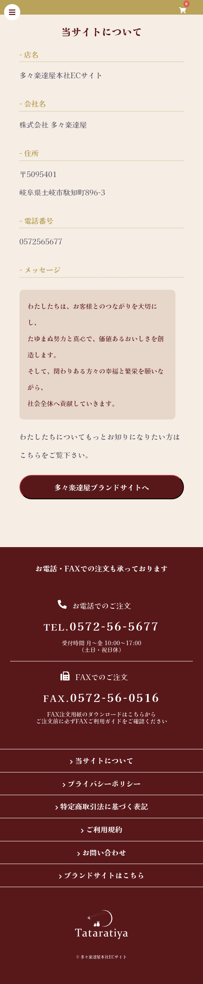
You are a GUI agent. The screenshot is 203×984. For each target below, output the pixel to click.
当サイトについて (104, 760)
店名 (31, 54)
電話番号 (38, 221)
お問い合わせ (104, 852)
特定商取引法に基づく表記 (104, 806)
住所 (31, 153)
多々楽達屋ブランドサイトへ (101, 487)
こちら (136, 714)
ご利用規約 (104, 829)
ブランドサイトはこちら (104, 875)
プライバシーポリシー (104, 783)
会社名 (35, 103)
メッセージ (42, 270)
